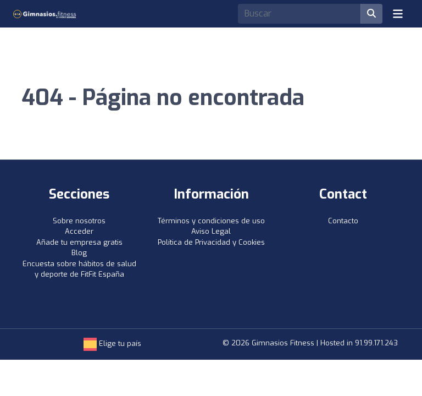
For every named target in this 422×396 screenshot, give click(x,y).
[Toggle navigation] (398, 14)
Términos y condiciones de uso (211, 221)
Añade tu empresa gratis (79, 242)
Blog (79, 252)
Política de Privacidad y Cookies (211, 242)
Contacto (343, 221)
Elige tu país (112, 343)
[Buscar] (371, 14)
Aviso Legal (211, 231)
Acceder (79, 231)
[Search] (299, 14)
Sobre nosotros (79, 221)
